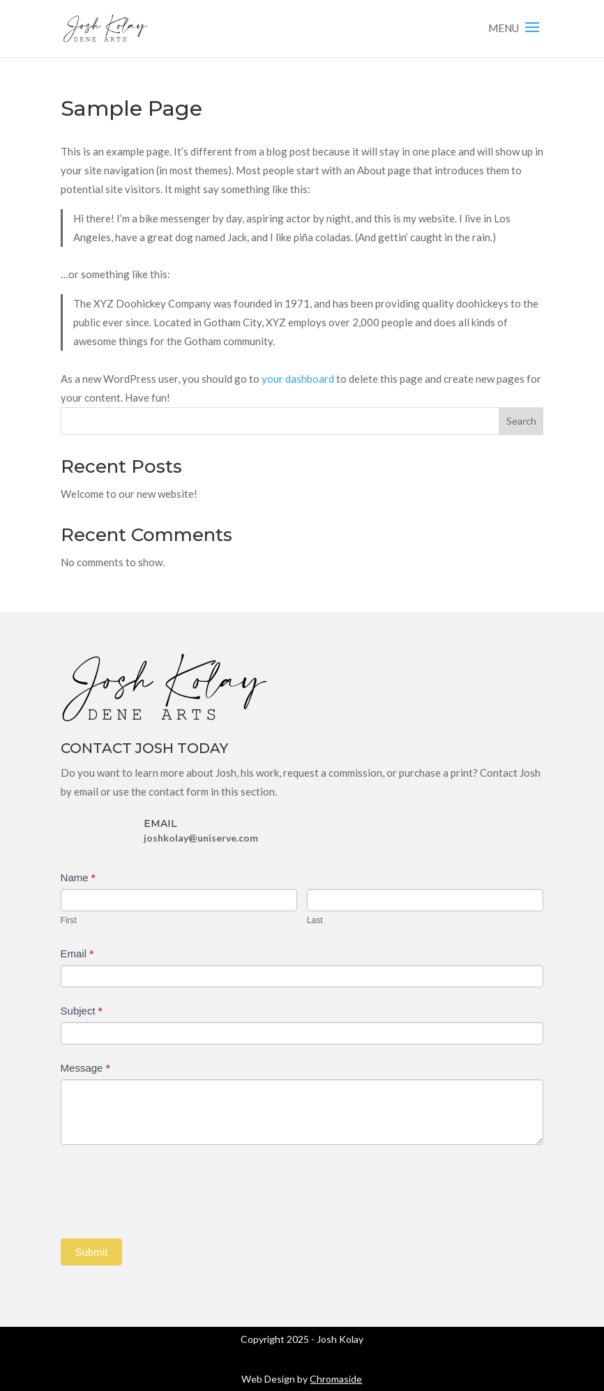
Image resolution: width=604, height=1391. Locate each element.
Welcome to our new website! (129, 493)
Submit (91, 1252)
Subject (82, 1011)
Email (77, 953)
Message (85, 1068)
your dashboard (298, 378)
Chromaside (336, 1379)
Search (521, 421)
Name (78, 877)
